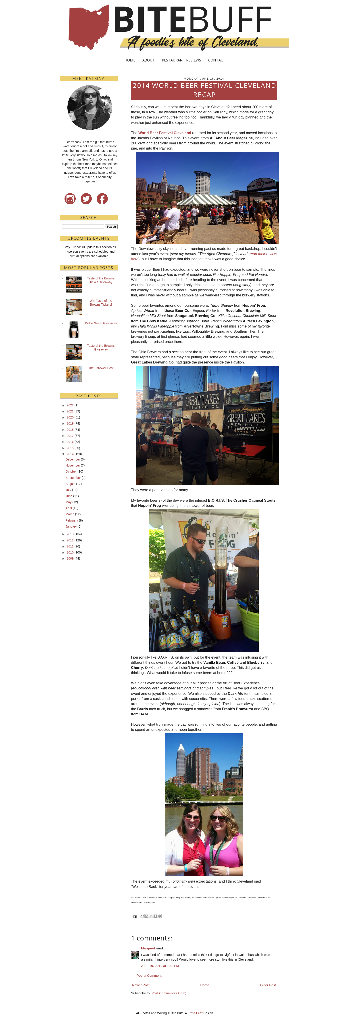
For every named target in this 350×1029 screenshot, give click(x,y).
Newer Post (141, 985)
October (71, 471)
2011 (70, 546)
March (70, 514)
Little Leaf (195, 1013)
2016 (70, 442)
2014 (70, 454)
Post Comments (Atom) (169, 993)
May (68, 502)
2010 (70, 552)
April (69, 508)
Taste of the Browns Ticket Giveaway (101, 280)
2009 (70, 558)
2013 (70, 534)
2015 (70, 448)
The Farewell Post (101, 368)
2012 (70, 540)
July (68, 490)
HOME (130, 60)
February (72, 520)
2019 (70, 423)
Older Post (268, 985)
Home (204, 985)
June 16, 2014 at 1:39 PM (160, 966)
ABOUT (148, 60)
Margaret (148, 948)
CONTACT (216, 60)
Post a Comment (149, 975)
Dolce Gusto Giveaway (101, 323)
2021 (70, 411)
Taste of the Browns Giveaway (101, 347)
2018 (70, 429)
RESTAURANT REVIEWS (181, 60)
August (70, 484)
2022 (70, 405)
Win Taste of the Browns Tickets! (101, 302)
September (73, 478)
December (73, 459)
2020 (70, 417)
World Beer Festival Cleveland (164, 133)
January (71, 526)
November (73, 465)
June (69, 496)
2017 (70, 435)
